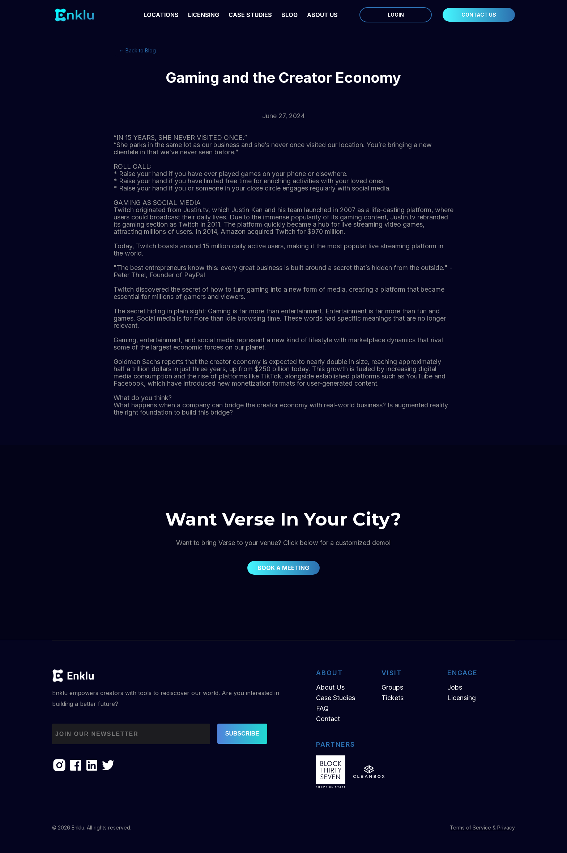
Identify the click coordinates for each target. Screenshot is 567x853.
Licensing (461, 698)
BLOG (289, 14)
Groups (392, 687)
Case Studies (250, 14)
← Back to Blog (137, 50)
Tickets (392, 698)
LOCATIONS (161, 14)
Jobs (454, 687)
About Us (330, 687)
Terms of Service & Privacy (482, 827)
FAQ (322, 708)
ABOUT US (322, 14)
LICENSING (203, 14)
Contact (328, 719)
